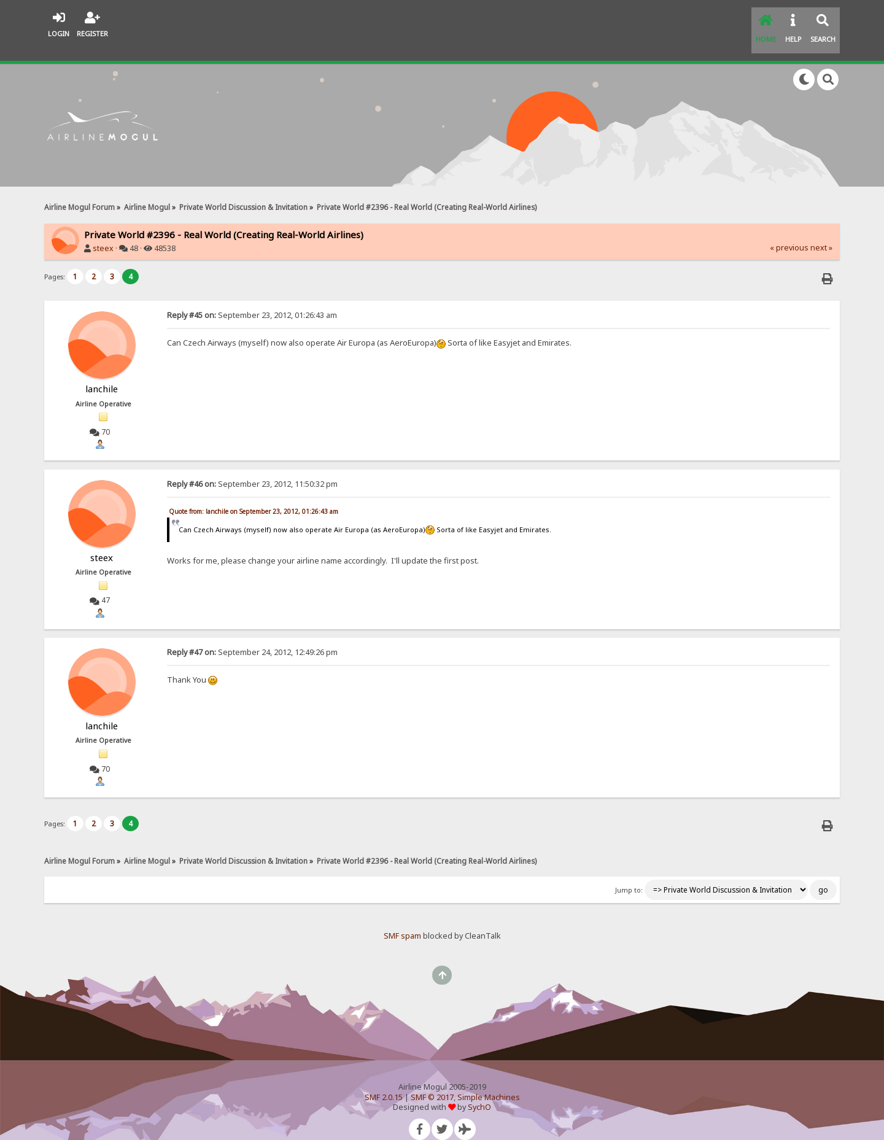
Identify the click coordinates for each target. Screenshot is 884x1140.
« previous (789, 232)
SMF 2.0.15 (384, 1081)
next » (821, 232)
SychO (479, 1092)
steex (103, 233)
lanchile (101, 373)
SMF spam (402, 920)
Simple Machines (488, 1081)
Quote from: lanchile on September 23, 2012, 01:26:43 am (253, 496)
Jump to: (629, 875)
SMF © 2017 (432, 1081)
